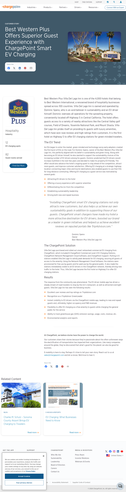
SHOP (76, 2)
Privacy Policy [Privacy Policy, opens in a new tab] (30, 471)
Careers (54, 468)
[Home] (11, 7)
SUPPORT (99, 2)
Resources (93, 7)
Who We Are (56, 455)
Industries (32, 7)
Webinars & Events (82, 461)
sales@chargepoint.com (54, 355)
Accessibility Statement (60, 482)
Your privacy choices (24, 483)
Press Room (79, 455)
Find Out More (18, 165)
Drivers (78, 7)
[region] (24, 471)
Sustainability (56, 458)
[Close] (43, 456)
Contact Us (55, 471)
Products (48, 7)
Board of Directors (58, 465)
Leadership (55, 461)
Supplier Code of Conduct (81, 482)
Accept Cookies (24, 476)
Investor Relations (82, 458)
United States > (117, 455)
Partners (63, 7)
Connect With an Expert (115, 7)
